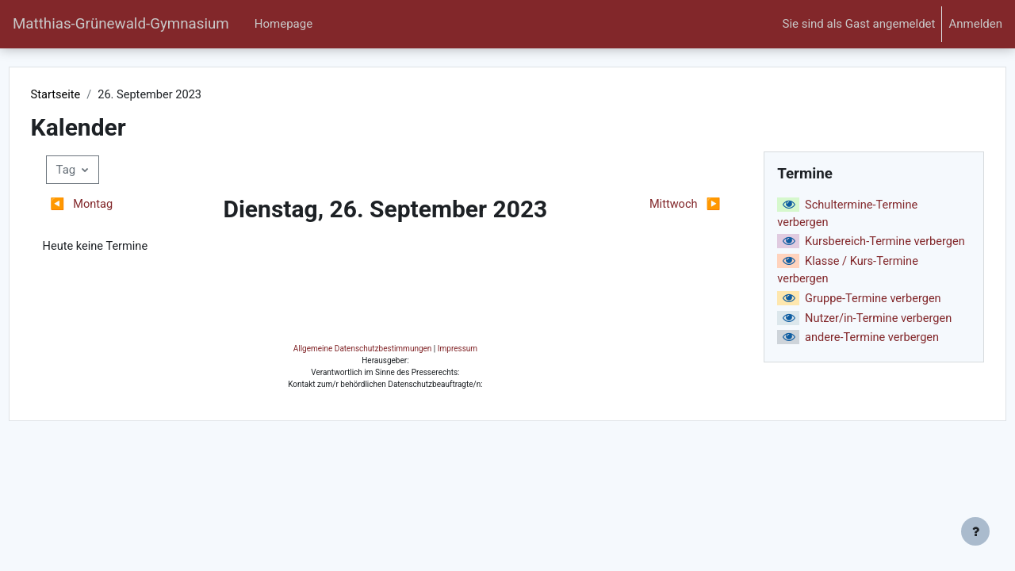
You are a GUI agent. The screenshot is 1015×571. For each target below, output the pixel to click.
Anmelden (975, 24)
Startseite (86, 95)
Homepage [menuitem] (283, 24)
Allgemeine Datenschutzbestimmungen (485, 521)
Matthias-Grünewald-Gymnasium (121, 24)
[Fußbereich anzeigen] (975, 531)
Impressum (579, 521)
